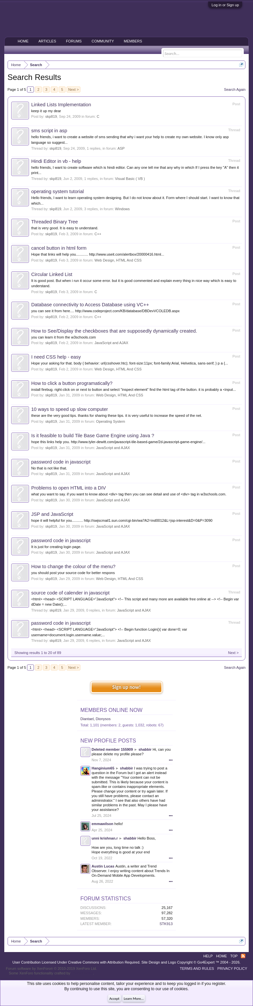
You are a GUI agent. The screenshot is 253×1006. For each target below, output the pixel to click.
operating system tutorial (57, 191)
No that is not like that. (49, 468)
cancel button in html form (59, 248)
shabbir (145, 749)
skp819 (51, 116)
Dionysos (103, 719)
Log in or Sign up (225, 5)
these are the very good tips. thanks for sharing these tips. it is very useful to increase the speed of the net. (116, 415)
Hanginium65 (103, 768)
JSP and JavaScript (52, 514)
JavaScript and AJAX (111, 343)
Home (23, 41)
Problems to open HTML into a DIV (68, 487)
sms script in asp (49, 130)
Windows (122, 209)
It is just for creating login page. (56, 547)
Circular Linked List (51, 274)
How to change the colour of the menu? (73, 566)
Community (103, 41)
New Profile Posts (108, 740)
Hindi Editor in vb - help (56, 161)
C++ (98, 234)
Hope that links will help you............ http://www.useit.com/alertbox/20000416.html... (97, 254)
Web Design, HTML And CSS (118, 260)
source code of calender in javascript (70, 592)
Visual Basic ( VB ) (130, 179)
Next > (73, 89)
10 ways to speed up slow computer (69, 409)
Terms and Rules (197, 968)
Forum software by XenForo (51, 968)
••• (171, 760)
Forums (74, 41)
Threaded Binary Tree (54, 221)
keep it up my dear (46, 111)
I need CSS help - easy (56, 357)
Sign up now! (126, 687)
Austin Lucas (103, 866)
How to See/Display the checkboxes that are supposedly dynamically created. (114, 331)
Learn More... (134, 998)
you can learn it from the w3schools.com (63, 337)
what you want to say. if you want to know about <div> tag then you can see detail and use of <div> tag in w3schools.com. (128, 494)
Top (234, 956)
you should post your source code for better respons (73, 573)
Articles (47, 41)
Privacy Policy (232, 968)
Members (133, 41)
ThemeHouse (82, 973)
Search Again (234, 89)
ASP (121, 148)
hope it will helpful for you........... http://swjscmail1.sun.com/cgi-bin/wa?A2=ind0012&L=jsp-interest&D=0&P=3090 (121, 520)
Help (208, 956)
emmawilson (102, 824)
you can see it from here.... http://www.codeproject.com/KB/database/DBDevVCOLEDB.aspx (105, 311)
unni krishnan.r (105, 838)
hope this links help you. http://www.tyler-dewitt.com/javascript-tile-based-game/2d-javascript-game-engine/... (118, 442)
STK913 (166, 924)
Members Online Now (111, 710)
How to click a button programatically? (72, 383)
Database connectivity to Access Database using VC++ (90, 304)
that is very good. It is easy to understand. (64, 228)
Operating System (110, 421)
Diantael (87, 719)
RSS (243, 956)
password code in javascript (61, 462)
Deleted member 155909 (112, 749)
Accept (114, 998)
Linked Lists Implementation (61, 104)
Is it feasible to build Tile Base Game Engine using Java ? (92, 435)
